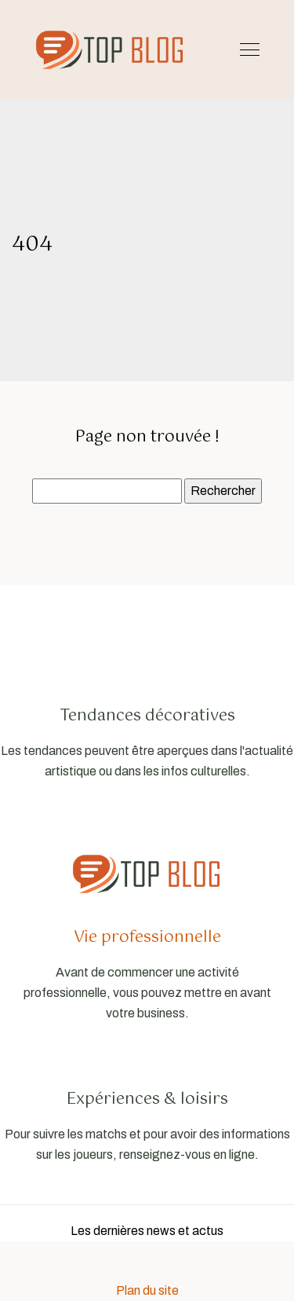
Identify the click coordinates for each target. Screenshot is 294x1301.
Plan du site (147, 1290)
